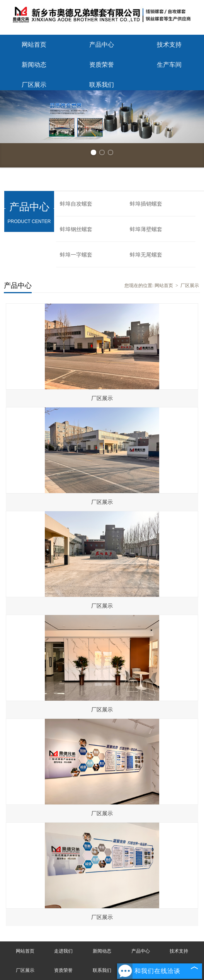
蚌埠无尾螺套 (146, 255)
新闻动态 (34, 64)
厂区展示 (34, 84)
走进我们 (63, 951)
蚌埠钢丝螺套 (76, 229)
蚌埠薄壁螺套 (146, 229)
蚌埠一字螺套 (76, 255)
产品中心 (101, 44)
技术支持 (169, 44)
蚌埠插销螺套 (146, 204)
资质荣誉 (101, 64)
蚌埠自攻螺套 (76, 204)
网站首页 (34, 44)
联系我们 (101, 84)
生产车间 (169, 64)
